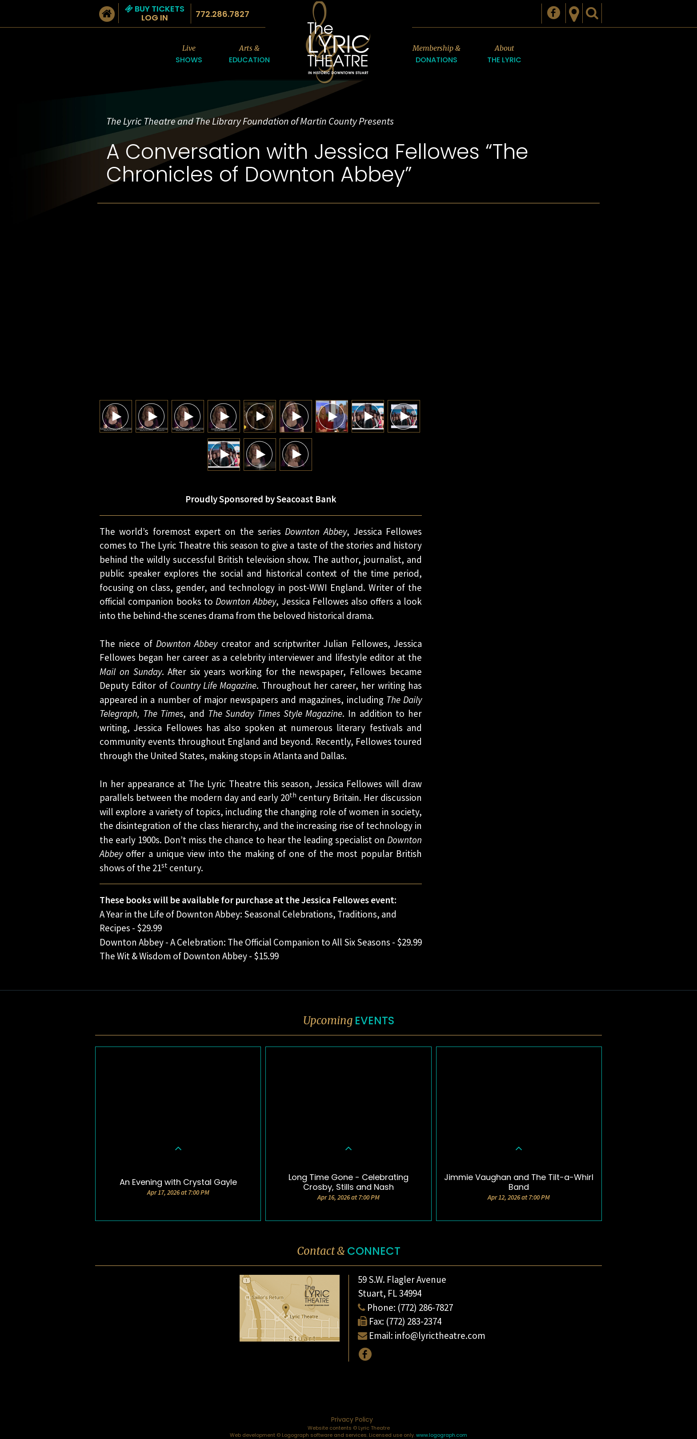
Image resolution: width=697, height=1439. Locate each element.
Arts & (249, 54)
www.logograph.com (441, 1435)
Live (189, 54)
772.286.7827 (222, 14)
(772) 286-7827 (425, 1308)
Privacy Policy (352, 1419)
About (504, 54)
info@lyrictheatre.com (440, 1336)
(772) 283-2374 (413, 1321)
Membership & (437, 54)
